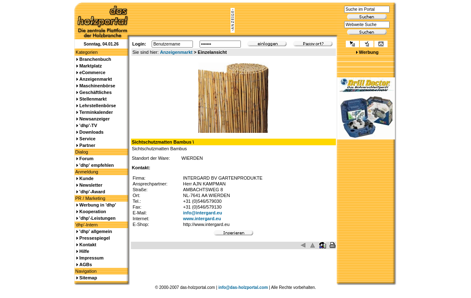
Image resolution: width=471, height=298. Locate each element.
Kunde (86, 178)
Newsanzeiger (94, 118)
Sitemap (88, 277)
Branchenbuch (95, 59)
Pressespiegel (94, 238)
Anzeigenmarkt (176, 52)
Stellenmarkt (93, 98)
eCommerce (92, 72)
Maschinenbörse (97, 85)
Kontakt (87, 244)
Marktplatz (90, 65)
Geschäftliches (95, 92)
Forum (86, 158)
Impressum (91, 257)
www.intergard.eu (202, 218)
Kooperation (92, 211)
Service (87, 138)
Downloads (91, 132)
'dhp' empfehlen (96, 165)
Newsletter (90, 185)
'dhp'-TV (88, 125)
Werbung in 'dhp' (97, 204)
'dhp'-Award (92, 191)
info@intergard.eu (202, 212)
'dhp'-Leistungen (97, 218)
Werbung (368, 52)
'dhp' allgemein (95, 231)
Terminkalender (96, 112)
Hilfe (84, 251)
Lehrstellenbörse (97, 105)
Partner (87, 145)
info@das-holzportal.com (243, 287)
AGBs (85, 264)
